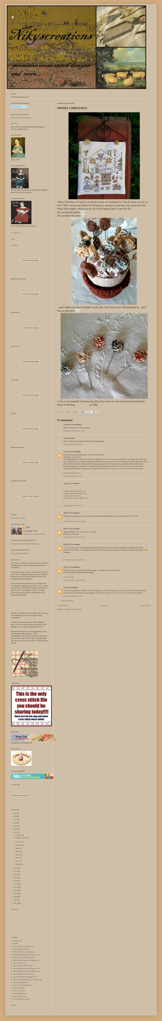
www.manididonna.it (19, 993)
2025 (15, 813)
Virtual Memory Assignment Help (126, 466)
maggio (18, 855)
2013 (15, 884)
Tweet (13, 239)
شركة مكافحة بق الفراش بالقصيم (74, 491)
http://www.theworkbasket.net (22, 985)
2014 (15, 881)
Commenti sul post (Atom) (73, 609)
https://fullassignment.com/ (72, 473)
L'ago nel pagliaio (19, 988)
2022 (15, 823)
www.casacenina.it (19, 991)
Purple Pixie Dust (69, 425)
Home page (104, 605)
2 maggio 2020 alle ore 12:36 (73, 506)
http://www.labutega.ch (20, 982)
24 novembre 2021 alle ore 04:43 (74, 560)
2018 (15, 868)
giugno (17, 851)
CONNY (15, 943)
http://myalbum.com (19, 963)
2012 (15, 887)
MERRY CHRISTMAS (22, 838)
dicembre (18, 835)
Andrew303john (68, 452)
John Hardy (67, 588)
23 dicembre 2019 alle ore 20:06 (74, 431)
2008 (15, 900)
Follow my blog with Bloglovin (20, 114)
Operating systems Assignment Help (120, 468)
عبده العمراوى (68, 483)
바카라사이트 (68, 577)
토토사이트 (134, 516)
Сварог (65, 438)
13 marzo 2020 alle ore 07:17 (73, 476)
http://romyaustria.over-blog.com (24, 974)
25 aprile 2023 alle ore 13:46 (72, 596)
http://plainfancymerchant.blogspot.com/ (26, 968)
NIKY (28, 527)
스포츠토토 (92, 532)
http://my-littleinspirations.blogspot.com (26, 960)
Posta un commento (67, 601)
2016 (15, 874)
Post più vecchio (145, 605)
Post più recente (63, 605)
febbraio (18, 864)
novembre (18, 842)
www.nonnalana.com (20, 996)
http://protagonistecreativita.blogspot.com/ (27, 971)
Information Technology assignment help (116, 459)
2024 (15, 816)
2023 (15, 820)
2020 (15, 829)
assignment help (112, 462)
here (83, 215)
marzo (17, 861)
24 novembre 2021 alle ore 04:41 (74, 537)
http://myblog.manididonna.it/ (23, 966)
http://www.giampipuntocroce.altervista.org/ (27, 979)
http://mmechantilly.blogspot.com (24, 957)
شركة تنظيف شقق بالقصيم (72, 496)
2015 (15, 878)
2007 (15, 903)
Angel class (16, 233)
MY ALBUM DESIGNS (20, 553)
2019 (15, 832)
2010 (15, 894)
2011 (15, 890)
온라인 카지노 (68, 513)
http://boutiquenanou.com (21, 949)
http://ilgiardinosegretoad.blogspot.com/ (26, 955)
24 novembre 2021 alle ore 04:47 (74, 580)
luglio (17, 848)
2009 (15, 897)
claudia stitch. (17, 941)
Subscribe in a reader (18, 518)
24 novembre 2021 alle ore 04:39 (74, 521)
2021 (15, 826)
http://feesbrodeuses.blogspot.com (24, 952)
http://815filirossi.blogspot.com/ (23, 946)
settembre (18, 845)
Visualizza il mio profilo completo (34, 534)
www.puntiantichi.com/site (21, 999)
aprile (17, 858)
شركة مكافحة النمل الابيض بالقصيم (75, 493)
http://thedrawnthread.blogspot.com (24, 977)
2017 (15, 871)
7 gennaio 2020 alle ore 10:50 (73, 444)
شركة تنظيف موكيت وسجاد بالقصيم (75, 498)
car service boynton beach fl (118, 593)
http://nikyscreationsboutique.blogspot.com (27, 544)
